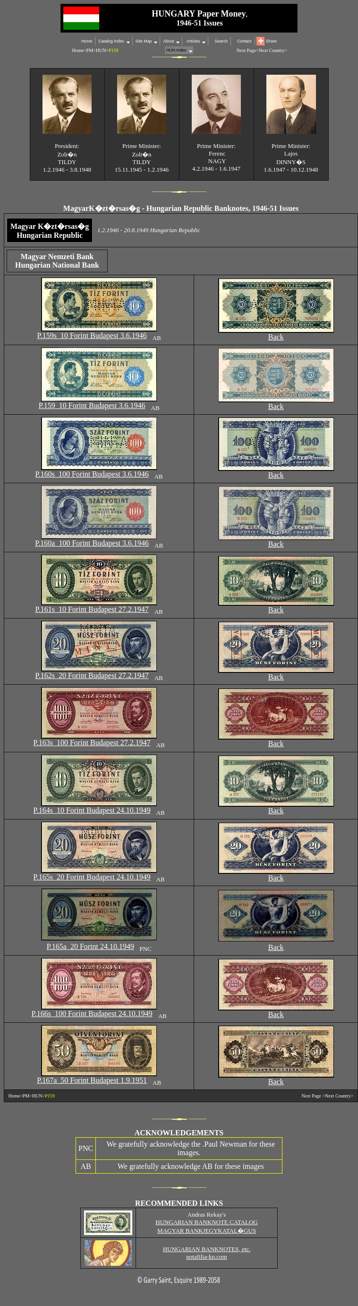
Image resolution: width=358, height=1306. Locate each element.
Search (221, 41)
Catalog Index (111, 41)
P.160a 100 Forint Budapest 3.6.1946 (92, 543)
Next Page (311, 1095)
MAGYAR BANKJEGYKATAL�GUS (206, 1230)
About (168, 41)
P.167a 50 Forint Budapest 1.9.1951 (92, 1080)
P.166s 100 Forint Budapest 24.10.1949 (92, 1014)
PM (89, 50)
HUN (101, 50)
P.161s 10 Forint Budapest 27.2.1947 (92, 609)
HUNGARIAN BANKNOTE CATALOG (206, 1222)
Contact (244, 41)
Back (276, 337)
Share (271, 41)
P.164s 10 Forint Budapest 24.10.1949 (92, 810)
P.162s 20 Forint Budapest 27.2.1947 (92, 675)
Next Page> (248, 50)
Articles (192, 41)
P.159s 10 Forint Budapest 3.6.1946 (92, 335)
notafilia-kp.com (206, 1256)
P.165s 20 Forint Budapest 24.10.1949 (92, 877)
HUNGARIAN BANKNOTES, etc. (207, 1249)
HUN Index (176, 50)
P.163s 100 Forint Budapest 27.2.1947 (92, 743)
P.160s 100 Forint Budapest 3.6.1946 (92, 474)
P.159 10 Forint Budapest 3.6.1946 (92, 405)
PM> (27, 1095)
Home (86, 41)
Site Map (144, 41)
